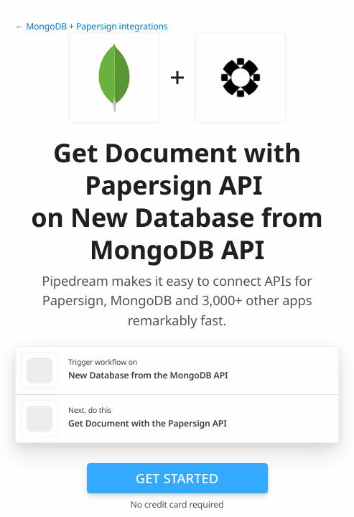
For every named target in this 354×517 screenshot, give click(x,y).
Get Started (177, 478)
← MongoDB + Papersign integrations (91, 26)
